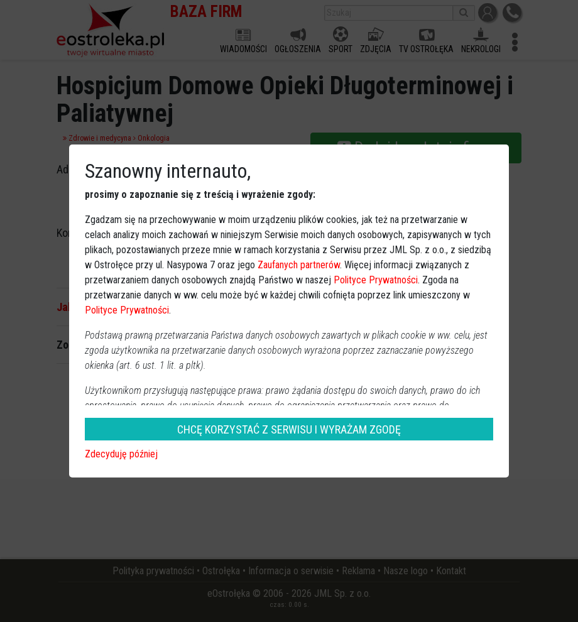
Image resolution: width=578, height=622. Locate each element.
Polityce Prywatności (376, 280)
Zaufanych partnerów (299, 265)
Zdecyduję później (121, 454)
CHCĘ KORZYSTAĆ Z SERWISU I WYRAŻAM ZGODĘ (289, 429)
